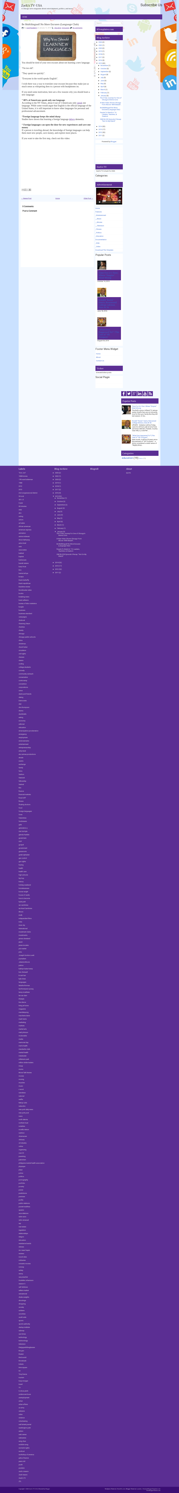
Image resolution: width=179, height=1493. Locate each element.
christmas (22, 644)
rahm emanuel (24, 1220)
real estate (22, 1227)
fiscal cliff (22, 798)
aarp (20, 510)
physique (22, 1166)
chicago (21, 634)
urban (21, 1401)
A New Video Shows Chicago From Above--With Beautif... (111, 103)
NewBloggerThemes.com (153, 1490)
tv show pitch (23, 1391)
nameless (22, 1093)
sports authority (24, 1324)
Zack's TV (22, 1478)
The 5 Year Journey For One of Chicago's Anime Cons (110, 99)
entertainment (23, 744)
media (21, 1039)
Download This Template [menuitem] (104, 250)
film (20, 788)
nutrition (21, 1133)
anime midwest (24, 536)
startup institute (24, 1327)
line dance (22, 1002)
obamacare (23, 1136)
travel (20, 1384)
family (21, 768)
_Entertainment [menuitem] (100, 215)
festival (21, 784)
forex (20, 815)
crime (21, 691)
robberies (22, 1260)
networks (22, 1106)
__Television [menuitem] (99, 226)
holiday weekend (25, 885)
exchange (22, 764)
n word (21, 1089)
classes (21, 657)
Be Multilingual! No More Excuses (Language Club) (50, 24)
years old (22, 1461)
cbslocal (22, 620)
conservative (23, 677)
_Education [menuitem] (99, 236)
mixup (21, 1066)
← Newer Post (26, 198)
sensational (23, 1294)
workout (22, 1451)
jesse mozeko (24, 945)
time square (23, 1367)
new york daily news (26, 1109)
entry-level (22, 751)
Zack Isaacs (23, 1475)
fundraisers (23, 821)
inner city (22, 925)
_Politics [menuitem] (98, 233)
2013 (100, 129)
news (20, 1116)
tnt (20, 1371)
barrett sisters (24, 563)
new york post (24, 1113)
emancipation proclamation (28, 731)
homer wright (23, 892)
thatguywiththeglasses (27, 1347)
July (102, 77)
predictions (23, 1193)
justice (21, 965)
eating (21, 717)
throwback (22, 1361)
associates (23, 550)
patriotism (22, 1160)
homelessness (24, 888)
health (21, 868)
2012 (100, 132)
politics (21, 1176)
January (103, 96)
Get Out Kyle (23, 831)
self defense (23, 1287)
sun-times (22, 1334)
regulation (22, 1230)
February (104, 93)
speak (79, 103)
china (20, 640)
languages (65, 28)
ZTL (20, 1481)
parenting (22, 1156)
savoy (21, 1274)
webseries (22, 1438)
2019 (100, 51)
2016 (100, 60)
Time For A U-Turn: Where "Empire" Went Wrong (108, 275)
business (22, 610)
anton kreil (22, 543)
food (20, 808)
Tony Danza (23, 1374)
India (20, 922)
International (23, 928)
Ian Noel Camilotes (25, 908)
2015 (100, 63)
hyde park (22, 902)
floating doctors (24, 804)
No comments (77, 28)
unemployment (24, 1398)
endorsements (24, 741)
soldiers (21, 1310)
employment (23, 737)
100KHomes (23, 476)
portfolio (22, 1183)
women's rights (24, 1448)
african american (25, 526)
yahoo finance (24, 1458)
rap (20, 1223)
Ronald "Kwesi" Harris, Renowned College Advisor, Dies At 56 (108, 304)
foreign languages (25, 811)
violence (22, 1418)
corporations (23, 687)
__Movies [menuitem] (98, 222)
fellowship (22, 781)
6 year (21, 503)
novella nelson (24, 1129)
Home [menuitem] (97, 208)
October (103, 68)
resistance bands (25, 1243)
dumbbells (22, 714)
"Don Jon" (22, 473)
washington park (25, 1428)
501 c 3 (21, 500)
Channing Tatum (24, 624)
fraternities (22, 818)
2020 (100, 48)
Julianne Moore (24, 962)
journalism (22, 959)
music (21, 1086)
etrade (21, 758)
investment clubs (25, 932)
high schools (23, 875)
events (21, 761)
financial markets (25, 794)
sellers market (24, 1290)
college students (25, 667)
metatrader (22, 1056)
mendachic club (24, 1049)
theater (21, 1354)
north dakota (23, 1119)
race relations (23, 1213)
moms (21, 1069)
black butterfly (24, 580)
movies (21, 1076)
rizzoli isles (23, 1257)
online (21, 1146)
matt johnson (23, 1032)
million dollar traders (26, 1062)
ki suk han (22, 975)
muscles (22, 1083)
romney (21, 1267)
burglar (21, 607)
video (21, 1414)
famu (20, 771)
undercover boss (25, 1394)
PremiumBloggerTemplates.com (151, 1489)
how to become (24, 898)
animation (22, 533)
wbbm (21, 1431)
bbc (20, 570)
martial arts (23, 1029)
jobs (20, 952)
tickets (21, 1364)
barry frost (22, 567)
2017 (100, 57)
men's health (23, 1046)
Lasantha (139, 1489)
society (21, 1307)
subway (21, 1331)
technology (23, 1337)
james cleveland (24, 938)
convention (23, 684)
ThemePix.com (121, 1489)
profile (21, 1200)
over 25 (21, 1153)
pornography (23, 1180)
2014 (100, 126)
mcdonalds (23, 1036)
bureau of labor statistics (28, 603)
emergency (23, 734)
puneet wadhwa (24, 1207)
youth (21, 1465)
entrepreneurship (25, 747)
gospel (21, 845)
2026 (100, 42)
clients (21, 660)
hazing (21, 865)
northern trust (23, 1123)
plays (20, 1170)
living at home (24, 1006)
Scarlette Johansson (26, 1280)
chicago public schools (27, 637)
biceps (21, 577)
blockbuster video (25, 590)
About (98, 357)
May (102, 84)
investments (23, 935)
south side (22, 1317)
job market (22, 949)
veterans (22, 1411)
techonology (23, 1341)
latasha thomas (24, 985)
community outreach (26, 674)
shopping (22, 1304)
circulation (22, 650)
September (105, 71)
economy (22, 721)
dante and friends (25, 694)
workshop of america (26, 1455)
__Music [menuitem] (98, 219)
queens (21, 1210)
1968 (20, 483)
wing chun (22, 1441)
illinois (21, 912)
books (21, 593)
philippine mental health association (32, 1163)
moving (21, 1079)
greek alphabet (24, 855)
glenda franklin (24, 835)
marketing (22, 1022)
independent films (25, 918)
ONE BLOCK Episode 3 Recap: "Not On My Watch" (110, 120)
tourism (21, 1377)
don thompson (24, 707)
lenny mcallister (24, 992)
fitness (141, 458)
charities (22, 627)
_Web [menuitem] (97, 243)
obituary (21, 1140)
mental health (23, 1052)
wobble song (23, 1444)
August (103, 74)
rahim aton (22, 1217)
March (103, 89)
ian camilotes (23, 905)
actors (21, 520)
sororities (22, 1314)
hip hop (21, 878)
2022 (100, 45)
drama (21, 711)
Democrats (23, 701)
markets (21, 1026)
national (21, 1096)
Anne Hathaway (24, 540)
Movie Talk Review (25, 1073)
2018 (100, 54)
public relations (24, 1203)
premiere (22, 1197)
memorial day (23, 1042)
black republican (25, 583)
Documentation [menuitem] (101, 240)
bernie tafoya (23, 573)
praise (21, 1190)
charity (21, 630)
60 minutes (22, 506)
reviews (21, 1253)
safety (21, 1270)
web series (22, 1434)
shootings (22, 1300)
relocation (22, 1240)
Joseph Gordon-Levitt (26, 955)
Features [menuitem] (98, 212)
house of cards (24, 895)
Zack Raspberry (31, 28)
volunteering (23, 1421)
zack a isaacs (23, 1471)
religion (21, 1237)
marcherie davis (24, 1016)
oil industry (22, 1143)
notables (22, 1126)
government (23, 848)
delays (72, 119)
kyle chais (22, 979)
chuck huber (23, 647)
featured (22, 778)
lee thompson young (26, 989)
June (102, 81)
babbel (21, 553)
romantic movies (25, 1264)
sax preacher (23, 1277)
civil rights (22, 654)
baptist (21, 556)
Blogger (113, 141)
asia (20, 546)
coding (21, 664)
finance (21, 791)
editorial (21, 724)
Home (24, 17)
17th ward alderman (26, 479)
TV (20, 1388)
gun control (23, 858)
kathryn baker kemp (26, 969)
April (102, 86)
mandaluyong (23, 1012)
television (22, 1344)
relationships (23, 1233)
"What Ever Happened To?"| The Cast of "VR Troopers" (109, 333)
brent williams (24, 600)
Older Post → (88, 198)
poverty (21, 1186)
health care (22, 871)
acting (21, 516)
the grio (21, 1351)
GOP (20, 841)
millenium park (24, 1059)
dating (21, 697)
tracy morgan (23, 1381)
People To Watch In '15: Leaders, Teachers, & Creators (108, 114)
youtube (21, 1468)
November (104, 65)
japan (21, 942)
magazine (22, 1009)
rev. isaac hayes (24, 1250)
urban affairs (23, 1404)
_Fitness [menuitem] (98, 229)
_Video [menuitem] (97, 246)
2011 (100, 135)
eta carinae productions (27, 754)
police (21, 1173)
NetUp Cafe (23, 1103)
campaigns (23, 617)
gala (20, 825)
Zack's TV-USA (31, 5)
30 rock (21, 496)
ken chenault (23, 972)
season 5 (22, 1284)
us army (21, 1408)
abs (20, 513)
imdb (20, 915)
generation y (23, 828)
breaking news (24, 597)
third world (22, 1357)
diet (20, 704)
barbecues (22, 560)
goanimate (22, 838)
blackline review (24, 587)
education (57, 28)
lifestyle (21, 999)
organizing (22, 1150)
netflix (21, 1099)
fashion (21, 774)
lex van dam (23, 995)
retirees (21, 1247)
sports (21, 1320)
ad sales (22, 523)
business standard (25, 613)
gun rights (22, 861)
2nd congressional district (28, 493)
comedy (21, 670)
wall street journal (25, 1424)
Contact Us (100, 361)
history (21, 882)
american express (25, 530)
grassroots (23, 851)
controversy (23, 680)
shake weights (24, 1297)
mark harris (23, 1019)
